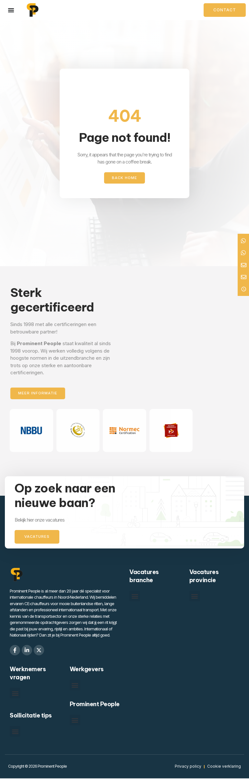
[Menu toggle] (11, 10)
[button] (134, 596)
